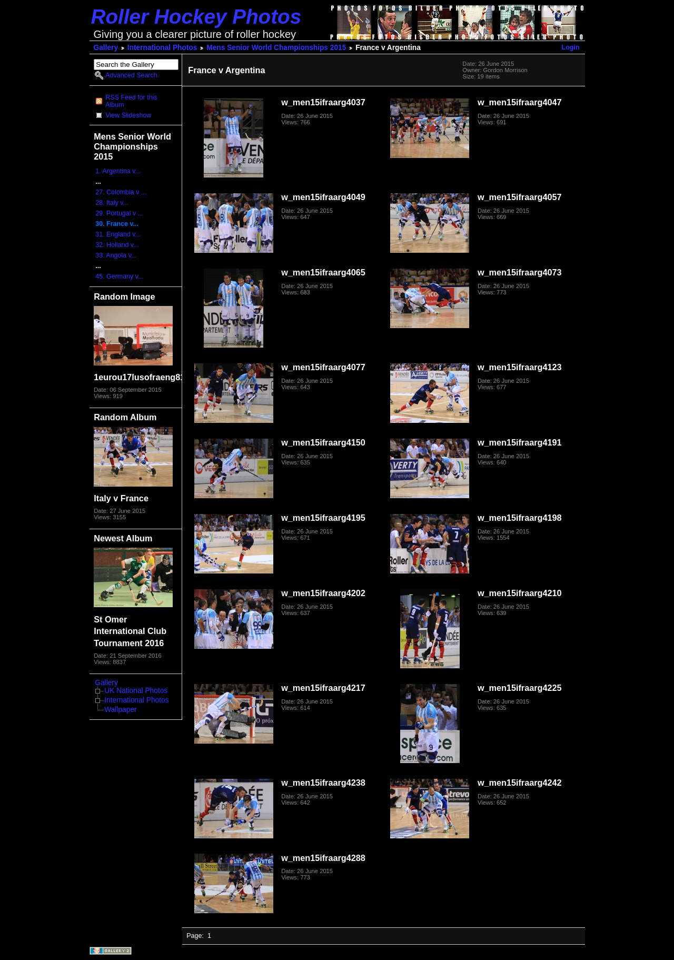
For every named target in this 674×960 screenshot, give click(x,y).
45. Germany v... (119, 276)
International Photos (162, 48)
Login (571, 47)
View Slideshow (128, 115)
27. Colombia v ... (120, 192)
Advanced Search (131, 75)
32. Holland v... (116, 245)
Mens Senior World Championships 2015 (276, 48)
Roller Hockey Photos (196, 16)
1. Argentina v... (118, 171)
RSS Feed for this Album (131, 101)
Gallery (106, 48)
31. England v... (118, 234)
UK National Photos (135, 691)
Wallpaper (120, 710)
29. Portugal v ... (119, 213)
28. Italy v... (111, 202)
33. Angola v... (115, 255)
